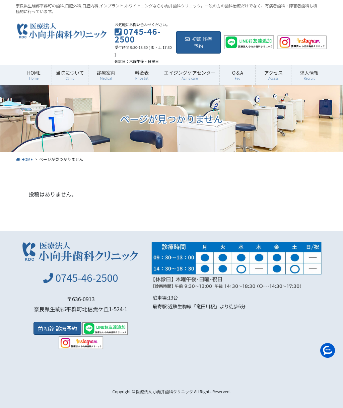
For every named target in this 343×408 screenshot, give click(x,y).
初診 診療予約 (198, 42)
